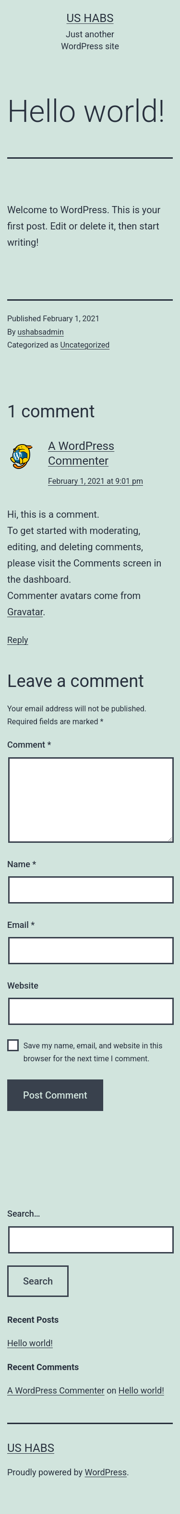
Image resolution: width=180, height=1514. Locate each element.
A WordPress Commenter (56, 1390)
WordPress (106, 1472)
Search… (23, 1214)
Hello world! (30, 1343)
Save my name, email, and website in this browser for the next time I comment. (93, 1052)
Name (21, 864)
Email (21, 925)
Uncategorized (84, 344)
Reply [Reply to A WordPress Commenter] (17, 640)
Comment (29, 745)
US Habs (90, 18)
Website (22, 985)
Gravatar (25, 612)
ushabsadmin (41, 332)
